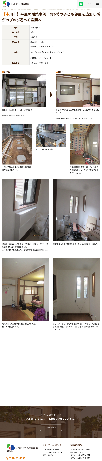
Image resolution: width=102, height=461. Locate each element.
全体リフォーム (27, 9)
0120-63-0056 (15, 458)
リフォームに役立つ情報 (80, 449)
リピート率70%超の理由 (52, 452)
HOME (4, 9)
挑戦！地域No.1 (49, 455)
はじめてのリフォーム (79, 452)
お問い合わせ (51, 427)
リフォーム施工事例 (14, 9)
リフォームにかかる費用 (80, 458)
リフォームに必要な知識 (80, 455)
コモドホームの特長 (51, 449)
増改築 (36, 9)
